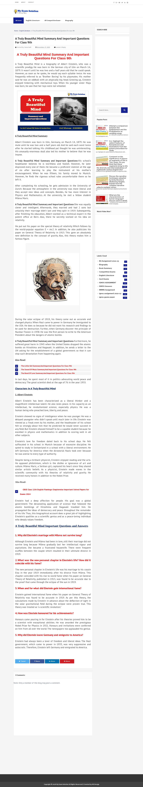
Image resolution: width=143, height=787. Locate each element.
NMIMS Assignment (107, 290)
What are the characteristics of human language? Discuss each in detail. (118, 198)
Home (19, 20)
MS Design (95, 784)
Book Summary (105, 268)
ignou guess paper (107, 297)
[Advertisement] (53, 755)
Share (37, 661)
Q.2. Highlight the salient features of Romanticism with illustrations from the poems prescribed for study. (118, 145)
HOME (17, 2)
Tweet (22, 661)
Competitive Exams (107, 272)
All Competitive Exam (53, 20)
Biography (69, 20)
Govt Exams (104, 279)
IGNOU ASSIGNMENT (107, 283)
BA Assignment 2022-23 (109, 261)
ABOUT (23, 2)
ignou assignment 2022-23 (110, 293)
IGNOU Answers (105, 286)
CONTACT (31, 2)
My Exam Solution (62, 784)
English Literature (33, 20)
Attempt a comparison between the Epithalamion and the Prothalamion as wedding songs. (118, 129)
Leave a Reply (61, 47)
